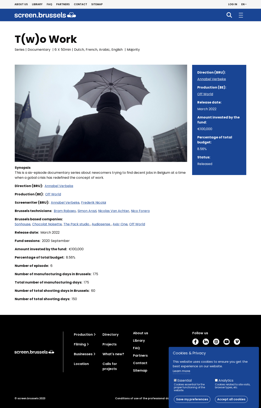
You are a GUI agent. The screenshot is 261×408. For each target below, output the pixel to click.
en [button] (243, 4)
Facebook (195, 342)
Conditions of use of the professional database (147, 398)
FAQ (49, 4)
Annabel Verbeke (59, 186)
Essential (184, 382)
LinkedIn (206, 342)
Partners (63, 4)
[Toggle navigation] (95, 334)
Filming (80, 344)
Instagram (216, 342)
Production (83, 334)
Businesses (83, 354)
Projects (109, 344)
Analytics (225, 382)
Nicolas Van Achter (113, 210)
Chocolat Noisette (47, 224)
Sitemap (97, 4)
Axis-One (120, 224)
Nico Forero (140, 210)
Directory (110, 334)
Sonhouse (22, 224)
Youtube (226, 342)
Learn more (181, 373)
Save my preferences (192, 401)
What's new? (113, 354)
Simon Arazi (87, 210)
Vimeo (237, 342)
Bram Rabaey (65, 210)
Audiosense (101, 224)
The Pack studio (76, 224)
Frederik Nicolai (93, 202)
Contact (80, 4)
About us (21, 4)
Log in (232, 4)
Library (37, 4)
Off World (53, 194)
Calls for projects (109, 366)
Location (81, 363)
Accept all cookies (231, 401)
